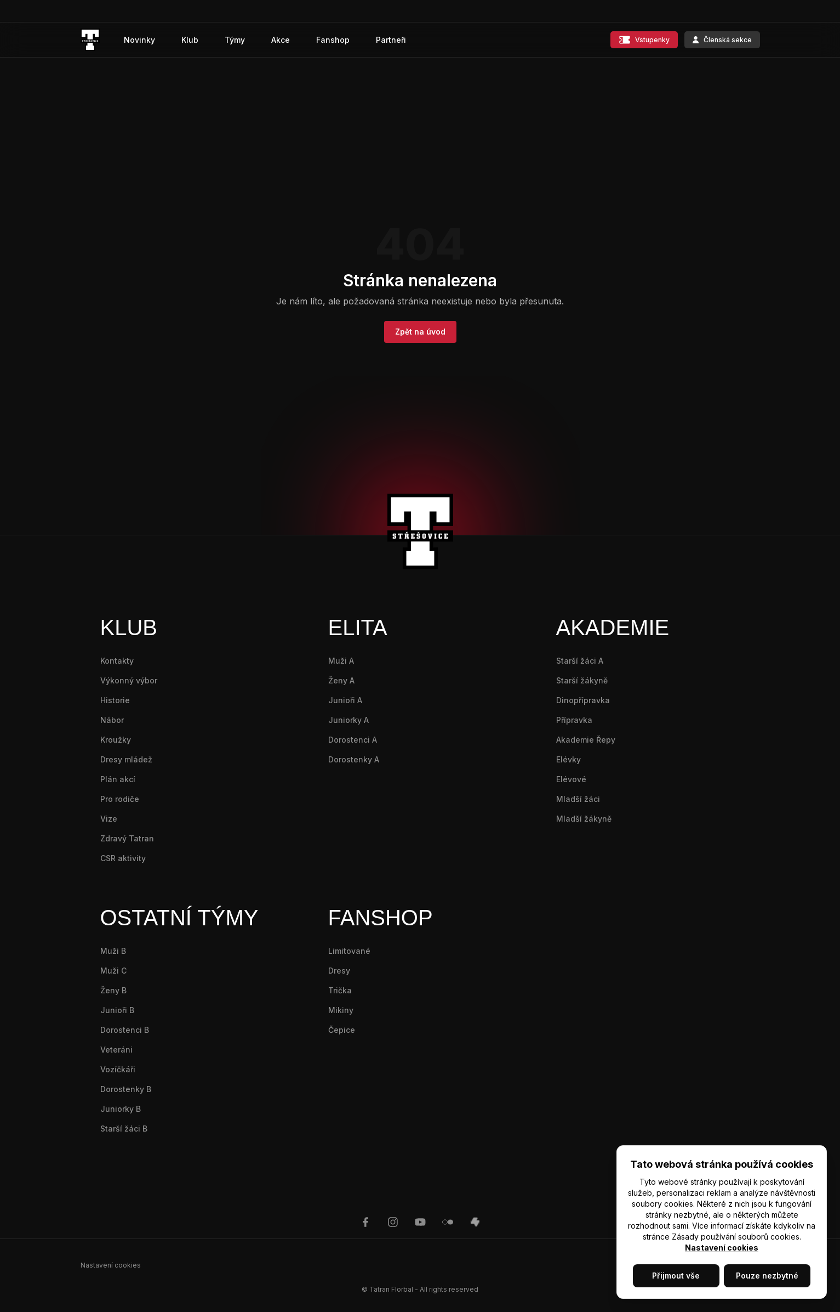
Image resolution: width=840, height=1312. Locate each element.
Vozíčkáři (117, 1069)
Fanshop (333, 39)
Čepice (341, 1029)
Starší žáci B (123, 1128)
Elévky (568, 759)
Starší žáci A (579, 660)
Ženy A (341, 680)
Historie (115, 700)
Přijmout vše (676, 1275)
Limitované (349, 950)
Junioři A (345, 700)
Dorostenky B (125, 1089)
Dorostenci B (124, 1029)
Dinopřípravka (583, 700)
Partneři (391, 39)
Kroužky (115, 739)
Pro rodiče (119, 799)
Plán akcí (117, 779)
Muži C (113, 970)
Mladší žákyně (584, 818)
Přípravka (574, 720)
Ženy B (113, 990)
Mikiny (340, 1010)
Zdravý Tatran (127, 838)
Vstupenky (644, 39)
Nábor (112, 720)
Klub (189, 39)
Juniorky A (348, 720)
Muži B (113, 950)
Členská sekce (722, 40)
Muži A (341, 660)
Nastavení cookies (721, 1247)
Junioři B (117, 1010)
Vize (108, 818)
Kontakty (117, 660)
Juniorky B (120, 1108)
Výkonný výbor (128, 680)
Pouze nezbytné (767, 1275)
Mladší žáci (578, 799)
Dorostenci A (352, 739)
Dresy (339, 970)
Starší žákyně (582, 680)
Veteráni (116, 1049)
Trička (340, 990)
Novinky (139, 39)
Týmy (235, 39)
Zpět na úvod (420, 331)
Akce (280, 39)
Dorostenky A (353, 759)
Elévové (571, 779)
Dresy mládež (126, 759)
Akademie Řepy (585, 739)
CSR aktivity (123, 858)
